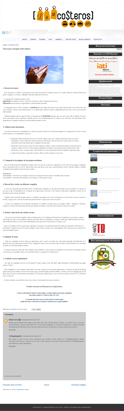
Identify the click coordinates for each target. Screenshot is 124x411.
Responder (12, 330)
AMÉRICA (58, 39)
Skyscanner (15, 146)
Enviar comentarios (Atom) (20, 389)
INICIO (24, 39)
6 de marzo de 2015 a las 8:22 (30, 320)
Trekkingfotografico (15, 336)
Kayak (14, 153)
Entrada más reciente (12, 385)
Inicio (46, 385)
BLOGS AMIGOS (84, 39)
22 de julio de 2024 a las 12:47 (31, 336)
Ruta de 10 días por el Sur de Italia (109, 155)
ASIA (50, 39)
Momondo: (14, 138)
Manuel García (13, 320)
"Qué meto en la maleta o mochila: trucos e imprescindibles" (50, 301)
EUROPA (42, 39)
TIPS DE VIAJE (71, 39)
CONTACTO (98, 39)
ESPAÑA (33, 39)
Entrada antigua (78, 385)
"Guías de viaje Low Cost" (51, 295)
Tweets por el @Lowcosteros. (98, 100)
